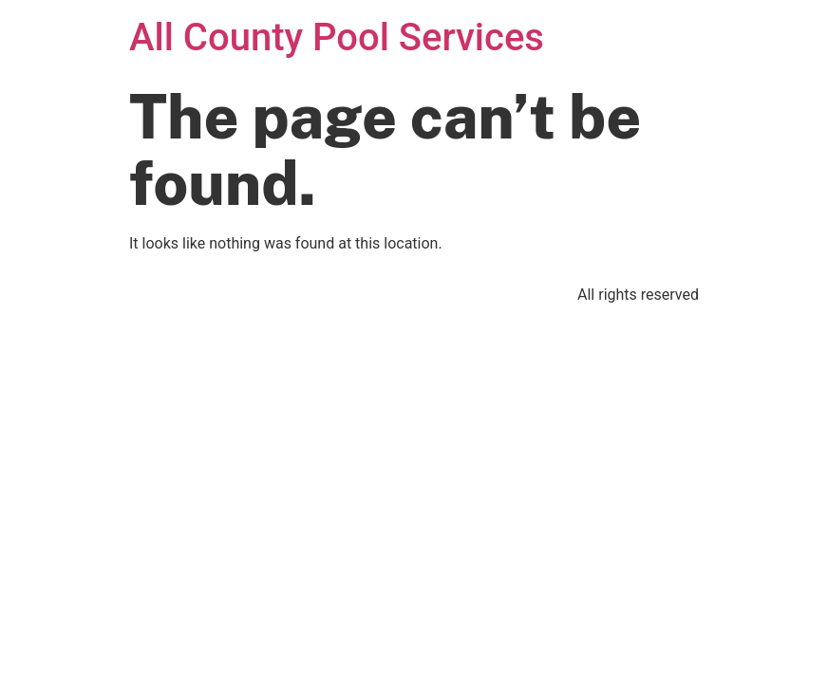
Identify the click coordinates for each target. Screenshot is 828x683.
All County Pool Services (336, 37)
